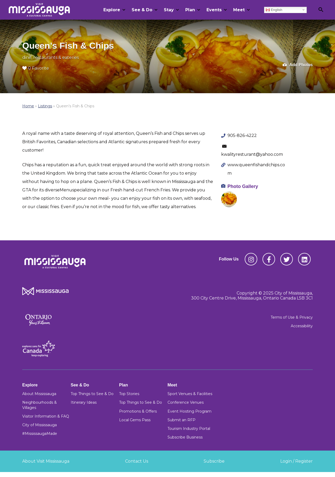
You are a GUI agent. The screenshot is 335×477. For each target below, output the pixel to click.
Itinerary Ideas (84, 402)
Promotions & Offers (138, 411)
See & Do (142, 9)
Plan (190, 9)
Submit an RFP (182, 420)
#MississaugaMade (39, 433)
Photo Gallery (242, 186)
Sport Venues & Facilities (190, 393)
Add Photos (298, 65)
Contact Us (136, 461)
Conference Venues (186, 402)
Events (214, 9)
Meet (239, 9)
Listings (45, 106)
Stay (169, 9)
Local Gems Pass (134, 420)
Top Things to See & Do (92, 393)
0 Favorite (35, 68)
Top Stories (129, 393)
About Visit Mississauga (45, 461)
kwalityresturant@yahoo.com (252, 154)
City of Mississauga (39, 425)
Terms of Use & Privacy (292, 317)
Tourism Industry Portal (189, 428)
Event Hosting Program (189, 411)
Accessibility (302, 326)
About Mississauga (39, 393)
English (274, 10)
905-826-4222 (242, 135)
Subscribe (214, 461)
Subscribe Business (185, 437)
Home (28, 106)
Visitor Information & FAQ (45, 416)
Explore (111, 9)
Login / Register (296, 461)
